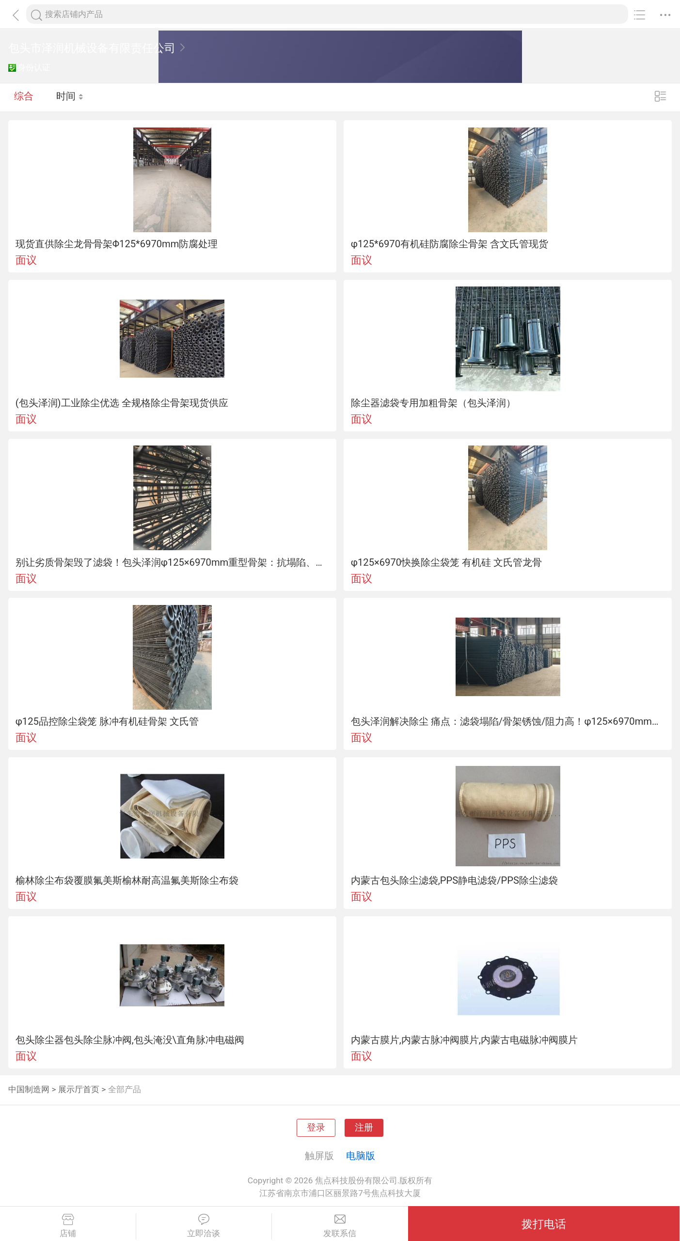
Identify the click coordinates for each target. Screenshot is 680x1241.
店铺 (68, 1226)
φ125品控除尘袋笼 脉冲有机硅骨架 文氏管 (107, 721)
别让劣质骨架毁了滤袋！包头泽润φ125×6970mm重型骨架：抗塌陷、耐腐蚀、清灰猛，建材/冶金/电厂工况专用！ (173, 562)
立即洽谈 (204, 1226)
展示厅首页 (78, 1089)
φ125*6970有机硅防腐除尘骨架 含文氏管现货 (449, 244)
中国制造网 (28, 1089)
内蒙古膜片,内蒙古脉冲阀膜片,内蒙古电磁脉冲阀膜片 (464, 1040)
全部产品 (124, 1089)
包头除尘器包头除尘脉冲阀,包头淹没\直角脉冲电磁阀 (130, 1040)
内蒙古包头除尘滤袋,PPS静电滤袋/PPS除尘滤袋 (454, 880)
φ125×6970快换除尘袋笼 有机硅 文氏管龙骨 (446, 562)
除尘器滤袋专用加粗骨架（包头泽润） (433, 403)
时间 (70, 97)
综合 (23, 97)
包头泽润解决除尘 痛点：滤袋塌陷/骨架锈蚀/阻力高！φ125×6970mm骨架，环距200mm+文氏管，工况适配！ (508, 721)
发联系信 (340, 1226)
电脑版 (360, 1155)
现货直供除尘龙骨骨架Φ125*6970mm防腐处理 (117, 244)
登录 (316, 1127)
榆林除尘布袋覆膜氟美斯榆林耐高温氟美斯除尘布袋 (127, 880)
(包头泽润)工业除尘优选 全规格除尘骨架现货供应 (122, 403)
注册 (364, 1127)
